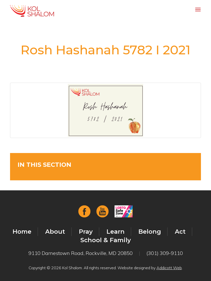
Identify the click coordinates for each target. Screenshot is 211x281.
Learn (116, 231)
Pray (86, 231)
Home (22, 231)
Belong (149, 231)
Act (180, 231)
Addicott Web (169, 267)
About (55, 231)
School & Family (105, 240)
